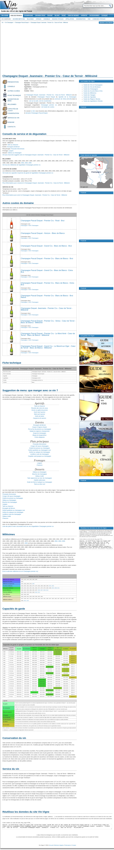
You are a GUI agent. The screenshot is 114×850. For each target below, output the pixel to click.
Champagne (24, 238)
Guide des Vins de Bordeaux (92, 87)
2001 (25, 600)
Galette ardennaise (39, 480)
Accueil (51, 845)
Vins (89, 19)
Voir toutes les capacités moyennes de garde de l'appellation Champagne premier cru (27, 173)
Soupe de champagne (39, 433)
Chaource (39, 465)
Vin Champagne (6, 19)
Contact (74, 845)
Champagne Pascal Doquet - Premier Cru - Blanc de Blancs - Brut (47, 258)
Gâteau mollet (39, 476)
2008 (55, 588)
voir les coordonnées (45, 101)
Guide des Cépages (89, 95)
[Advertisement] (21, 49)
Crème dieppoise (39, 437)
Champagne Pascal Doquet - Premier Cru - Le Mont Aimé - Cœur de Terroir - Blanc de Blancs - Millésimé (48, 334)
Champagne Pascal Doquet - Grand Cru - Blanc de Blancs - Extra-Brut (47, 271)
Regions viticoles (57, 19)
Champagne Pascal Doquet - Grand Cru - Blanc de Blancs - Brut (46, 246)
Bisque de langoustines (39, 435)
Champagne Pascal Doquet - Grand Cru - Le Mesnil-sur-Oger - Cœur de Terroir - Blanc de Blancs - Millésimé (48, 347)
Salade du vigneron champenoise (39, 431)
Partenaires (67, 845)
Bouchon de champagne (39, 474)
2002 (22, 163)
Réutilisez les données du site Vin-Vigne (25, 811)
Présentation (13, 82)
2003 (53, 588)
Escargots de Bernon (39, 425)
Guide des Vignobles (90, 97)
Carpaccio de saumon (39, 418)
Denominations (81, 19)
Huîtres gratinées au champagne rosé (39, 450)
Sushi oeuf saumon (39, 412)
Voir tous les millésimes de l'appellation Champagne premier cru (21, 165)
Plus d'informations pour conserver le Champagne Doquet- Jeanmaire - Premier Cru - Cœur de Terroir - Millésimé (36, 183)
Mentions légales (59, 845)
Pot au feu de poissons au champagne (39, 429)
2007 (41, 590)
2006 (36, 592)
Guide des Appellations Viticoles (93, 101)
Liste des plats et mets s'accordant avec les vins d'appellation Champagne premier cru (28, 526)
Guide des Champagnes (91, 89)
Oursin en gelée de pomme (39, 410)
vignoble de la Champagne (67, 97)
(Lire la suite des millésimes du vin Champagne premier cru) (20, 571)
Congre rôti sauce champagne (40, 446)
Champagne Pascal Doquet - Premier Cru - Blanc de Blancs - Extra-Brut (48, 284)
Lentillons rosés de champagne (39, 454)
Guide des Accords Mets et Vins (93, 91)
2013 (39, 592)
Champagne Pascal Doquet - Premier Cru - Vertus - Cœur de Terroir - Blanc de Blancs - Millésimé (48, 322)
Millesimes (30, 19)
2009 (44, 590)
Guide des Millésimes (90, 93)
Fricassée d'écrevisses (39, 444)
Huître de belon (39, 416)
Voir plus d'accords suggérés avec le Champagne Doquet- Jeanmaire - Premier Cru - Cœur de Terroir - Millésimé (35, 155)
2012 (47, 590)
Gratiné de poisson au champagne (39, 448)
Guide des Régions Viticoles (92, 99)
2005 (30, 163)
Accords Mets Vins (19, 19)
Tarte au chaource (39, 406)
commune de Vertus (61, 99)
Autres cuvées (14, 91)
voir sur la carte (33, 101)
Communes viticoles (99, 19)
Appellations (70, 19)
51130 (69, 99)
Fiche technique (14, 95)
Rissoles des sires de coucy (39, 408)
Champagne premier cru (49, 105)
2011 (58, 588)
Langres (39, 463)
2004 (26, 163)
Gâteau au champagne (14, 153)
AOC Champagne (33, 238)
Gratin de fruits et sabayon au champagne (39, 482)
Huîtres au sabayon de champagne (39, 452)
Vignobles (47, 19)
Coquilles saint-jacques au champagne (39, 456)
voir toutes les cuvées (47, 107)
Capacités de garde (13, 109)
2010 (28, 600)
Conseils (11, 86)
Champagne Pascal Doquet (46, 97)
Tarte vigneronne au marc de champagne (39, 478)
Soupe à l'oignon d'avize (39, 427)
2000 (39, 590)
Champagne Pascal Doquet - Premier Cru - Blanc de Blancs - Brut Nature (47, 296)
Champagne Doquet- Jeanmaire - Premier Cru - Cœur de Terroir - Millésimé (49, 95)
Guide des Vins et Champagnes (93, 85)
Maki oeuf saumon (39, 414)
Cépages (38, 19)
